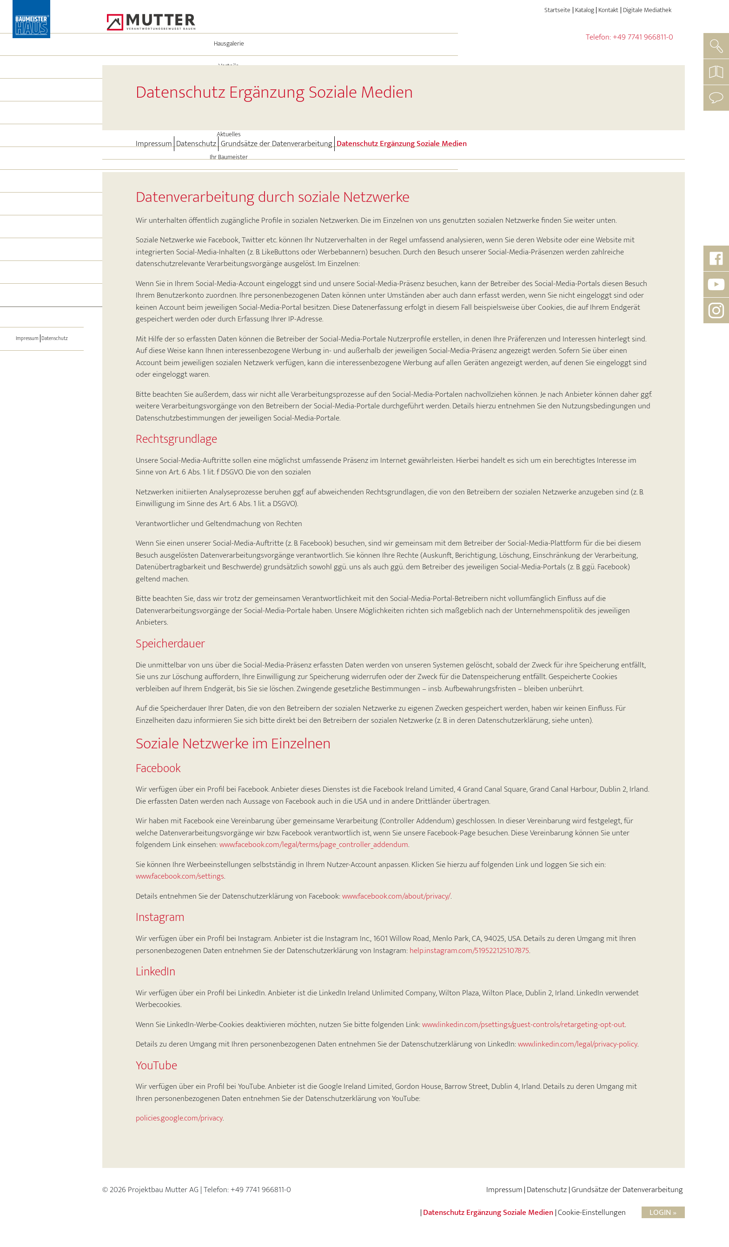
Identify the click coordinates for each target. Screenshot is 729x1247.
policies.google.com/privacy (179, 1118)
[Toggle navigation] (41, 329)
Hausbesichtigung (42, 280)
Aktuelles (42, 166)
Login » (662, 1212)
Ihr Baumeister (42, 189)
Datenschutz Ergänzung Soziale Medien (402, 143)
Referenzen (42, 235)
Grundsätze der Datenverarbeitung (276, 143)
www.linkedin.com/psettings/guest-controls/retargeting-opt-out (523, 1024)
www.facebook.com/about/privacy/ (396, 896)
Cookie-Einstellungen (592, 1212)
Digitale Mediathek (647, 10)
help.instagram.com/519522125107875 (469, 950)
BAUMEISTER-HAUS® (42, 212)
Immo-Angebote (41, 258)
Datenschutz (58, 370)
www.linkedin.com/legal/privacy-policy (577, 1044)
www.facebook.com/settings (180, 876)
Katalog (584, 10)
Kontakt (608, 10)
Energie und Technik (41, 121)
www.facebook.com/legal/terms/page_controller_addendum (313, 844)
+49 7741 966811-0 (643, 37)
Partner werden (42, 303)
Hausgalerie (42, 76)
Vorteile (42, 98)
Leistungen (42, 144)
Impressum (24, 370)
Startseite (557, 10)
